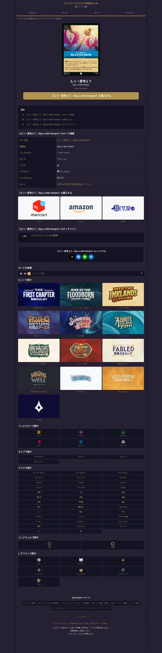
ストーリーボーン (39, 473)
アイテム (81, 457)
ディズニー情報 (29, 603)
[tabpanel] (81, 49)
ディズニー (129, 13)
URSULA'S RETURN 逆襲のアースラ (74, 184)
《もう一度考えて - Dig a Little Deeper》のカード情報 (49, 115)
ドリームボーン (81, 473)
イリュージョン (123, 521)
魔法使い (81, 507)
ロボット (81, 521)
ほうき (123, 487)
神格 (123, 502)
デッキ (64, 13)
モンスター (81, 526)
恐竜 (38, 526)
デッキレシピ (94, 608)
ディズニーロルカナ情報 (48, 603)
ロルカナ (32, 13)
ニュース (106, 608)
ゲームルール (57, 608)
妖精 (123, 492)
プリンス (39, 487)
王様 (38, 502)
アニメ (77, 603)
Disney (92, 628)
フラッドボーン (123, 473)
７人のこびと (123, 507)
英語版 (86, 603)
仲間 (38, 492)
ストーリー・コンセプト (76, 608)
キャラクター (38, 457)
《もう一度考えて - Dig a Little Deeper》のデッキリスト (50, 124)
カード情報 (134, 603)
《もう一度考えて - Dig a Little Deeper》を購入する (81, 95)
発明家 (81, 502)
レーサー (39, 521)
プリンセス (81, 487)
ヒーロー (123, 482)
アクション (123, 457)
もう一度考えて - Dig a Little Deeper (73, 140)
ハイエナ (81, 517)
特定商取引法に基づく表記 (79, 623)
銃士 (38, 507)
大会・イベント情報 (119, 603)
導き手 (39, 497)
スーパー (123, 526)
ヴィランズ (39, 478)
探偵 (81, 497)
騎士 (81, 512)
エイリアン (81, 478)
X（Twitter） (104, 623)
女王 (81, 492)
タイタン (39, 517)
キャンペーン (66, 603)
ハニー (39, 512)
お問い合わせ (94, 623)
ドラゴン (81, 482)
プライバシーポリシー (61, 623)
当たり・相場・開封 (100, 603)
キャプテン (123, 478)
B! (91, 256)
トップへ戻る (81, 617)
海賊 (123, 497)
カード (97, 13)
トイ (38, 531)
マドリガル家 (123, 517)
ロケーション (38, 462)
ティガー (39, 482)
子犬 (123, 512)
